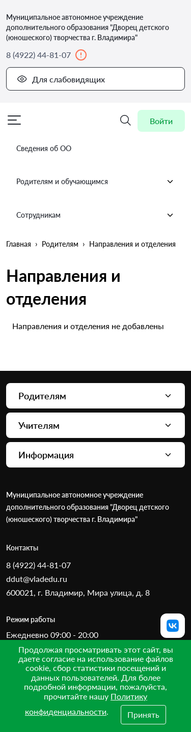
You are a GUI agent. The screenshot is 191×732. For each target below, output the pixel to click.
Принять (143, 714)
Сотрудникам (95, 215)
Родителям (60, 244)
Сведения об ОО (43, 148)
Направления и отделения (132, 244)
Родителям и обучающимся (95, 181)
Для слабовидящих (61, 79)
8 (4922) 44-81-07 (46, 55)
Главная (18, 244)
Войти (161, 121)
